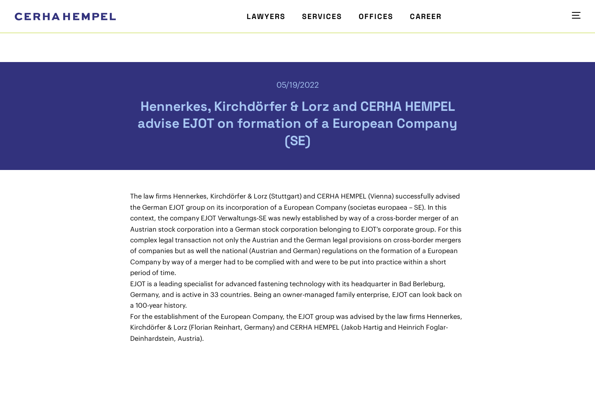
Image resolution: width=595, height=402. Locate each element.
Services (322, 16)
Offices (376, 16)
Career (426, 16)
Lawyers (266, 16)
